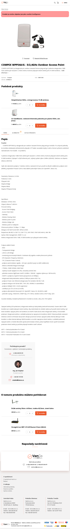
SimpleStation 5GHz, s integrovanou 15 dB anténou (30, 100)
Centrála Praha (8, 498)
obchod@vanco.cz (36, 467)
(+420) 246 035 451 (18, 353)
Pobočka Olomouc (31, 498)
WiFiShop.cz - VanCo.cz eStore (8, 2)
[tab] (5, 133)
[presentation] (5, 133)
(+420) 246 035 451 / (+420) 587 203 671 (36, 464)
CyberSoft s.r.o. (28, 526)
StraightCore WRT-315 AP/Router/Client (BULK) (28, 427)
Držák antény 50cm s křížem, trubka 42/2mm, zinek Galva (32, 408)
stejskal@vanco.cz (18, 380)
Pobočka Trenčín (52, 498)
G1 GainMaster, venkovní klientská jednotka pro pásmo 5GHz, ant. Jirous (35, 120)
